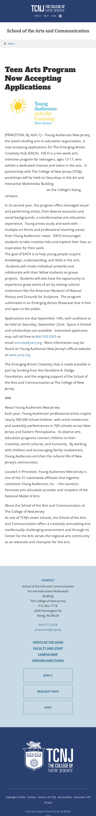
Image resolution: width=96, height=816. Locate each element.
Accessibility (65, 797)
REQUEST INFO (48, 691)
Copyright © (15, 797)
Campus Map (48, 654)
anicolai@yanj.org (28, 342)
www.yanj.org (19, 355)
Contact (31, 797)
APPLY (48, 675)
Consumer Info (82, 797)
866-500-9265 (46, 336)
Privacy (48, 802)
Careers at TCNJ (47, 797)
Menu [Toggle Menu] (9, 43)
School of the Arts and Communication (48, 30)
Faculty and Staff (48, 648)
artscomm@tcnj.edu (48, 630)
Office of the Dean (48, 642)
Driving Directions (48, 660)
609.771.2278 (48, 625)
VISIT (48, 707)
